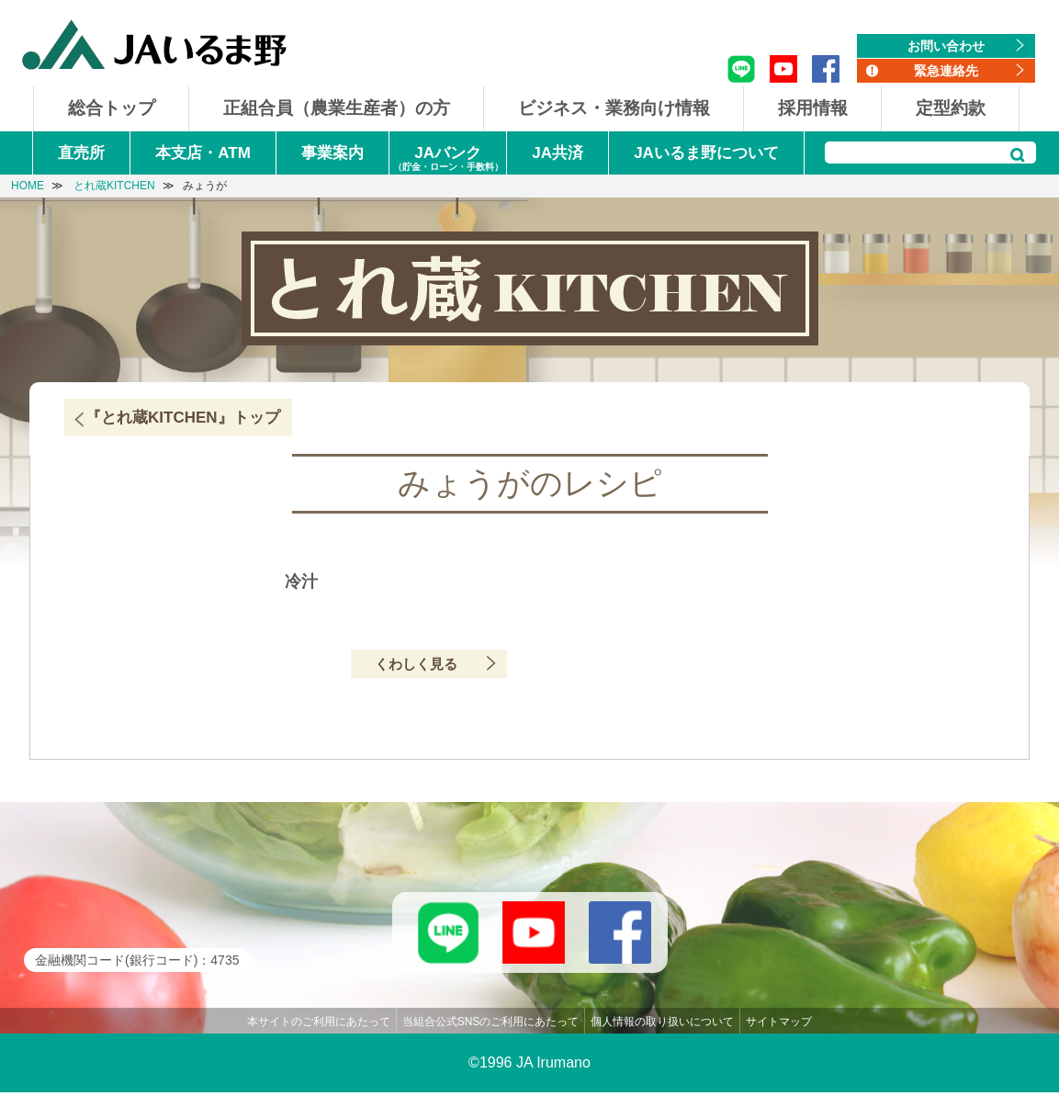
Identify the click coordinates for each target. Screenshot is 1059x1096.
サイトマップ (779, 1025)
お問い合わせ (946, 46)
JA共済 (557, 153)
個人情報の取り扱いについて (662, 1025)
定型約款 (951, 108)
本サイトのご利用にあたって (318, 1025)
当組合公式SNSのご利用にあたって (491, 1025)
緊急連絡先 (946, 70)
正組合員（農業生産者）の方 (336, 108)
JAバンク (447, 159)
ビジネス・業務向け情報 (614, 108)
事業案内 (332, 153)
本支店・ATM (203, 153)
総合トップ (111, 108)
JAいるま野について (706, 153)
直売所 (81, 153)
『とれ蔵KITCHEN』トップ (182, 417)
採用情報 (813, 108)
